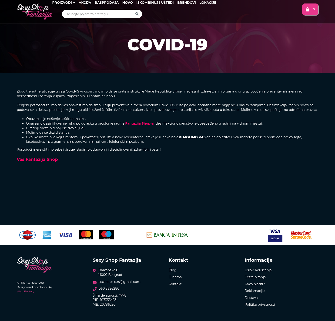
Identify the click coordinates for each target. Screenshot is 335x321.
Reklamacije (255, 291)
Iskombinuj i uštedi (155, 2)
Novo (127, 2)
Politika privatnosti (260, 304)
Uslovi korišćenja (258, 270)
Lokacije (207, 2)
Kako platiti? (255, 284)
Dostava (251, 298)
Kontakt (175, 284)
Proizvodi (63, 2)
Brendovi (186, 2)
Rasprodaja (107, 2)
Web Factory (25, 291)
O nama (175, 277)
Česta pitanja (255, 277)
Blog (172, 270)
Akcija (85, 2)
